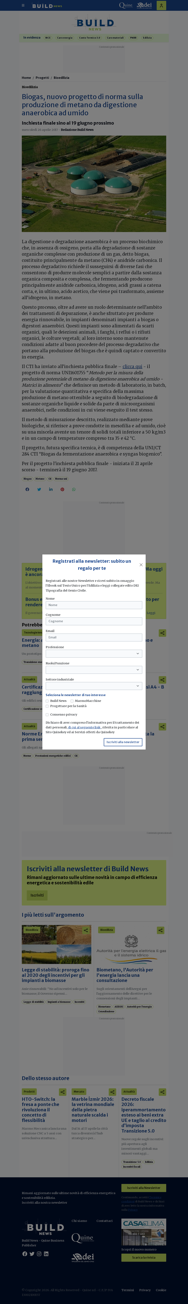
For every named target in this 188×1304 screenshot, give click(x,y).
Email (50, 631)
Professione (55, 647)
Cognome (53, 615)
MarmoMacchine (88, 701)
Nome (50, 598)
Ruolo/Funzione (57, 663)
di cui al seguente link (84, 727)
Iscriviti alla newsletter (123, 742)
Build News (58, 701)
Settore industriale (60, 679)
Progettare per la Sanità (68, 706)
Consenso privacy (63, 714)
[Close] (141, 565)
